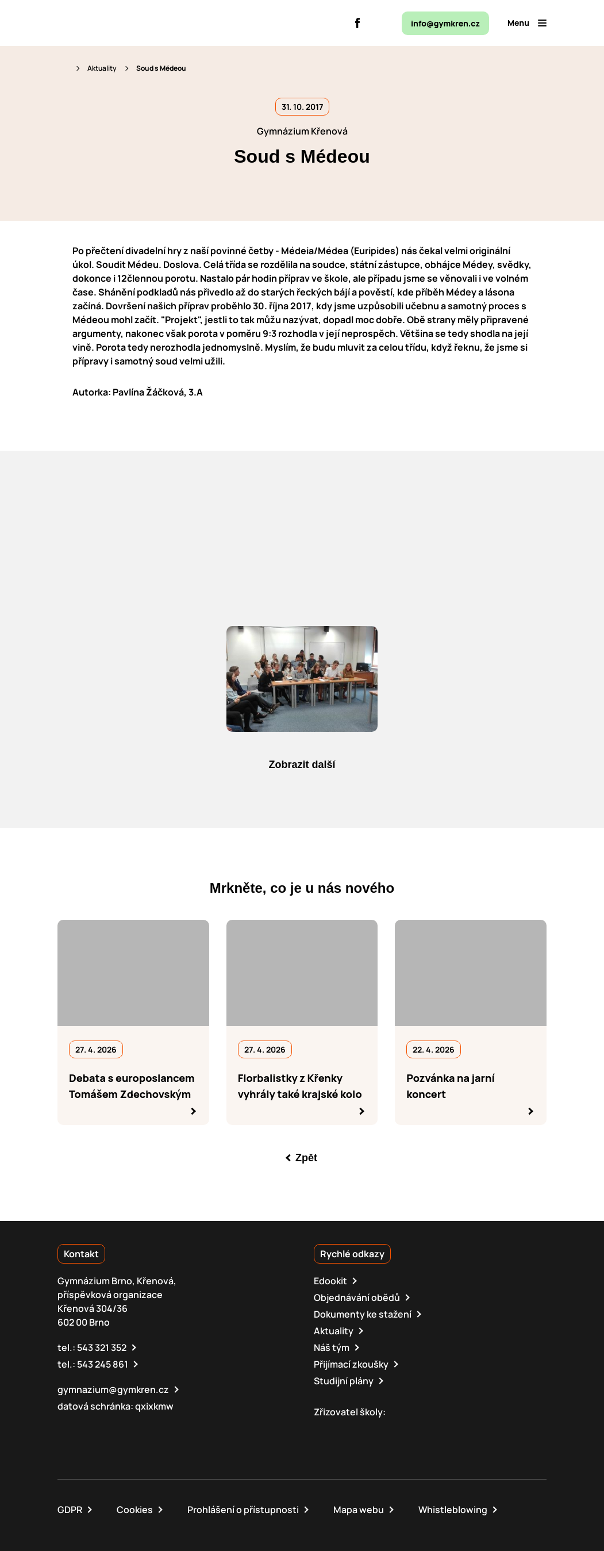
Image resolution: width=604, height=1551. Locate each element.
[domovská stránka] (106, 23)
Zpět (306, 1158)
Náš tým (331, 1347)
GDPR (69, 1509)
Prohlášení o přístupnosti (243, 1509)
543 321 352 (101, 1347)
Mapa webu (358, 1509)
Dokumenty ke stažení (362, 1314)
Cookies (135, 1509)
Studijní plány (344, 1381)
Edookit (330, 1280)
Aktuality (102, 68)
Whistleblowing (452, 1509)
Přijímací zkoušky (351, 1364)
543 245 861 (102, 1364)
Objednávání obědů (357, 1297)
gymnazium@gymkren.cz (113, 1389)
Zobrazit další (301, 764)
